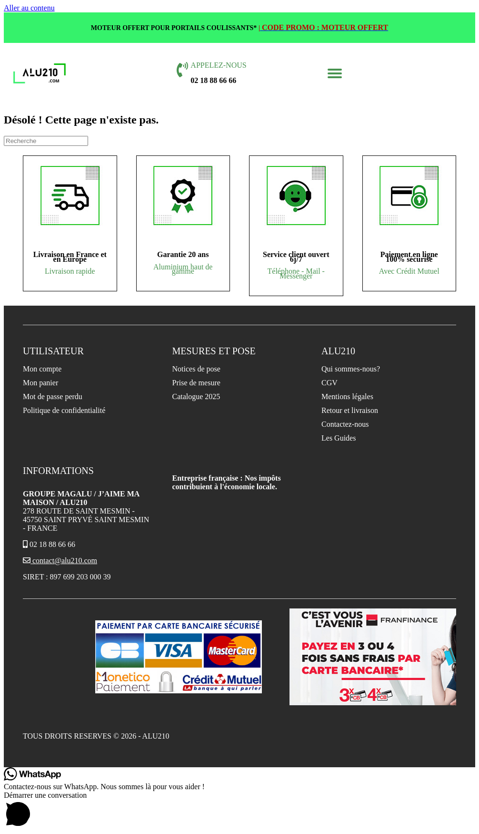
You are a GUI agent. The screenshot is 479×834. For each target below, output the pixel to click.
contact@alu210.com (60, 560)
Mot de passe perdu (52, 396)
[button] (335, 73)
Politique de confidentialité (64, 410)
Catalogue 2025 (196, 396)
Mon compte (42, 369)
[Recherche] (46, 141)
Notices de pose (196, 369)
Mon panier (40, 383)
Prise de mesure (196, 383)
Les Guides (338, 438)
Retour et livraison (349, 410)
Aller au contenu (29, 8)
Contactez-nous (345, 424)
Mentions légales (347, 396)
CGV (329, 383)
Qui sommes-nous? (350, 369)
